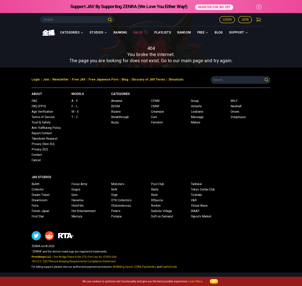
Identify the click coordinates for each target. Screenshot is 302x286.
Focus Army (79, 184)
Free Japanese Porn (103, 79)
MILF (234, 101)
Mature (195, 122)
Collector (38, 189)
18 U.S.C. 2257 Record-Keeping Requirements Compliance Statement (74, 261)
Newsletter (60, 79)
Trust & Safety (41, 122)
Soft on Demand (162, 216)
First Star (38, 216)
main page (192, 60)
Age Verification (42, 111)
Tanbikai (196, 184)
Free (203, 32)
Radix (155, 189)
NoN (114, 189)
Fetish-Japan (40, 211)
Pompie (116, 216)
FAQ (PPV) (39, 106)
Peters (115, 211)
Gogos (75, 189)
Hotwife (196, 106)
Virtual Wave (199, 205)
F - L (74, 106)
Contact (37, 155)
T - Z (74, 117)
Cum (154, 117)
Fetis (35, 205)
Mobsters (117, 184)
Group (195, 101)
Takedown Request (44, 138)
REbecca (157, 200)
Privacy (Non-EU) (43, 144)
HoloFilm (77, 205)
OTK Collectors (121, 200)
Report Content (42, 133)
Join (245, 19)
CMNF (155, 106)
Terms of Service (43, 117)
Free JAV (78, 79)
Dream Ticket (40, 195)
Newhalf (236, 106)
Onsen (235, 111)
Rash (154, 195)
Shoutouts (176, 79)
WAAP (195, 211)
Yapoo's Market (201, 216)
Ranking (120, 32)
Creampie (157, 111)
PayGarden (149, 266)
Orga (114, 195)
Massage (197, 117)
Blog (219, 32)
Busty (115, 122)
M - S (75, 111)
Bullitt (35, 184)
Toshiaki (196, 195)
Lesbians (197, 111)
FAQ (34, 101)
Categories (71, 32)
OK (214, 281)
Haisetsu (77, 200)
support (238, 32)
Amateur (116, 101)
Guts (74, 195)
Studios (98, 32)
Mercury (76, 216)
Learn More (195, 281)
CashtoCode (169, 266)
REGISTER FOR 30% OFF (214, 6)
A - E (74, 101)
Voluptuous (238, 117)
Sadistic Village (161, 211)
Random (184, 32)
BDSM (115, 106)
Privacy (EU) (40, 149)
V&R (194, 200)
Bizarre (116, 111)
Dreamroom (39, 200)
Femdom (157, 122)
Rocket (155, 205)
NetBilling (118, 266)
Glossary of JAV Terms (148, 79)
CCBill (137, 266)
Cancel (36, 160)
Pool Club (157, 184)
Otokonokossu (121, 205)
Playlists (162, 32)
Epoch (129, 266)
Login (227, 19)
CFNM (155, 101)
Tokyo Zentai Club (203, 189)
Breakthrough (120, 117)
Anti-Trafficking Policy (46, 128)
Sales (140, 32)
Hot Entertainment (83, 211)
